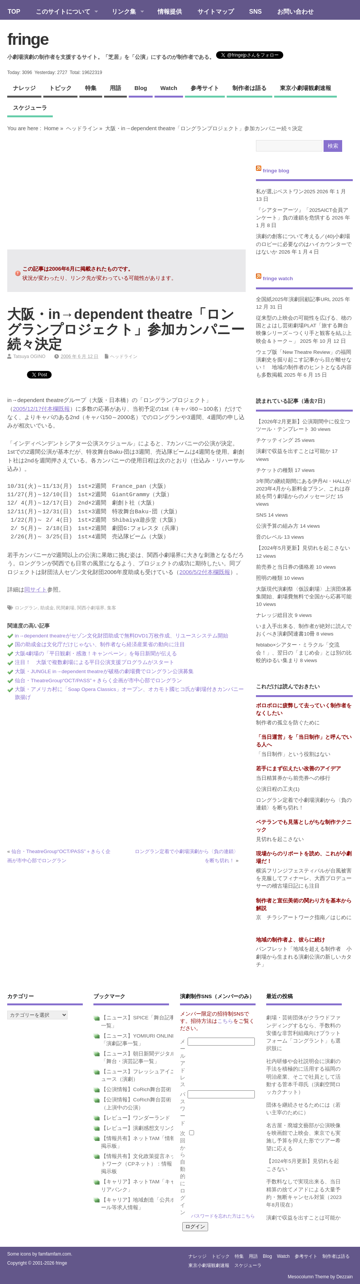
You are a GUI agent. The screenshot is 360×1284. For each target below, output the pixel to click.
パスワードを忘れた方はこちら (223, 1216)
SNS (255, 11)
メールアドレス (182, 1063)
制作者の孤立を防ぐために (288, 723)
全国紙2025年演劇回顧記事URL (293, 299)
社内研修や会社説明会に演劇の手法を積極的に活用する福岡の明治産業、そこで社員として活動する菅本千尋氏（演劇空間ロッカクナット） (303, 1076)
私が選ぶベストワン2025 (285, 191)
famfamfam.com (54, 1254)
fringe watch (278, 279)
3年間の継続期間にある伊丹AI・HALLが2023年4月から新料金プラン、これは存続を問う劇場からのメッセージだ (303, 489)
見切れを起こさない (280, 839)
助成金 (47, 607)
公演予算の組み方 (277, 526)
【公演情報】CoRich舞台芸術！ (138, 1089)
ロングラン (26, 607)
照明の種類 (269, 578)
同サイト (35, 589)
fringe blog (276, 171)
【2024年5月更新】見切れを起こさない (303, 548)
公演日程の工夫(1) (278, 789)
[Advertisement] (126, 190)
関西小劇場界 (90, 607)
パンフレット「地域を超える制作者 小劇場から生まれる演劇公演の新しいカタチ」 (304, 956)
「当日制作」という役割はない (293, 754)
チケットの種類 (274, 470)
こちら (225, 1021)
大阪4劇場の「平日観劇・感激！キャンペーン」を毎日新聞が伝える (96, 653)
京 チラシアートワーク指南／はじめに (304, 917)
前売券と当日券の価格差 (285, 567)
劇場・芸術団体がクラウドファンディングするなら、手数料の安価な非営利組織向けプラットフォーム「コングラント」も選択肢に (303, 1033)
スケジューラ (30, 107)
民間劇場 (65, 607)
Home (51, 128)
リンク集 (124, 12)
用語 (115, 88)
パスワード (182, 1109)
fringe (27, 39)
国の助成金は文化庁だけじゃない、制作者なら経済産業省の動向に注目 (100, 644)
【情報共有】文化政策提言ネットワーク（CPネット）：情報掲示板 (138, 1164)
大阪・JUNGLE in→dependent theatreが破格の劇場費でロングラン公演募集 (104, 671)
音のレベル (269, 537)
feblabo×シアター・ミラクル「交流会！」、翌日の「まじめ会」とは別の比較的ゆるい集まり (304, 652)
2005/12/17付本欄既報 (41, 408)
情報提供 (170, 11)
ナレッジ (24, 88)
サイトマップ (215, 11)
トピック (60, 88)
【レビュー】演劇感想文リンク (138, 1128)
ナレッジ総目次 (274, 615)
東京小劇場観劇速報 (305, 88)
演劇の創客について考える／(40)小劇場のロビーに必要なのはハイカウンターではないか (304, 244)
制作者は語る (249, 88)
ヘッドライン (82, 128)
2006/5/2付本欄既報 (204, 572)
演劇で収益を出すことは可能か (293, 451)
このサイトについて (63, 12)
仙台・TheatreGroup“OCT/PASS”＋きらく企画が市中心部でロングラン (98, 680)
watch (168, 88)
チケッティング (274, 440)
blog (140, 88)
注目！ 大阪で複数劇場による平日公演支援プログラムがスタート (94, 662)
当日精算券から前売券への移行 (293, 778)
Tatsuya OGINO (29, 356)
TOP (14, 11)
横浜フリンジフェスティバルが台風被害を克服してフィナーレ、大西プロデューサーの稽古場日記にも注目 (304, 878)
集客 (111, 607)
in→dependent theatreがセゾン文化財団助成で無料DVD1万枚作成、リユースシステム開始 (121, 636)
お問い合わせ (295, 11)
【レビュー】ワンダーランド (135, 1118)
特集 (90, 88)
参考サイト (205, 88)
